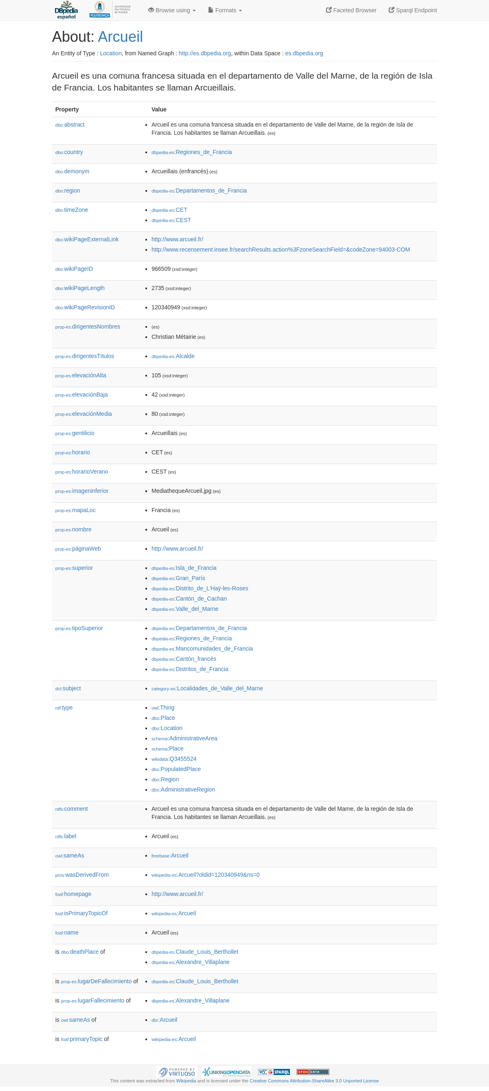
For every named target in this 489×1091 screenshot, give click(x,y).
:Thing (163, 707)
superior (74, 568)
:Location (167, 728)
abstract (70, 124)
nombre (73, 529)
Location (111, 53)
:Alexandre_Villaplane (191, 962)
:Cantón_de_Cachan (189, 598)
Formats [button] (225, 10)
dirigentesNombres (87, 326)
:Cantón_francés (184, 659)
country (69, 152)
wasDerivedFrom (82, 874)
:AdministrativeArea (184, 738)
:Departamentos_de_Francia (199, 190)
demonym (72, 171)
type (64, 707)
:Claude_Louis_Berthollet (195, 951)
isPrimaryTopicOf (81, 913)
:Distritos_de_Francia (190, 669)
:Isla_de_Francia (184, 568)
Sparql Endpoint (413, 10)
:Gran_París (178, 578)
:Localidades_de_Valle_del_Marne (207, 688)
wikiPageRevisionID (85, 307)
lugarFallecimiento (93, 1000)
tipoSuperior (79, 628)
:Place (163, 717)
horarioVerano (81, 471)
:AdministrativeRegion (183, 789)
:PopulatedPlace (176, 769)
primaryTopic (81, 1039)
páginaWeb (78, 548)
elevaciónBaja (81, 394)
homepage (73, 894)
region (67, 190)
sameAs (69, 855)
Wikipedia (186, 1080)
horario (72, 452)
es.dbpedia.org (304, 53)
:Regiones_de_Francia (192, 152)
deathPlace (80, 951)
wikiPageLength (80, 288)
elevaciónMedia (83, 414)
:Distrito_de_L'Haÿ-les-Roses (200, 588)
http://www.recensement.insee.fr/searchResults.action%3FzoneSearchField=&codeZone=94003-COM (281, 249)
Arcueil (120, 36)
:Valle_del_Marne (185, 609)
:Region (165, 779)
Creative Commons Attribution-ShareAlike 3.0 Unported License (314, 1080)
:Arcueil (170, 855)
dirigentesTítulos (84, 356)
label (65, 836)
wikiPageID (74, 268)
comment (71, 808)
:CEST (171, 220)
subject (68, 688)
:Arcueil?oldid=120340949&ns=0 (206, 874)
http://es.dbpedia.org (205, 53)
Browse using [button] (172, 10)
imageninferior (82, 491)
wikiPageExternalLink (87, 239)
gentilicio (75, 433)
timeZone (71, 209)
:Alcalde (173, 356)
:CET (169, 209)
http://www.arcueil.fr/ (177, 239)
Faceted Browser (351, 10)
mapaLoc (75, 510)
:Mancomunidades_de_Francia (202, 648)
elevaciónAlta (80, 375)
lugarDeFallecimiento (96, 981)
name (67, 932)
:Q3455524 (174, 758)
